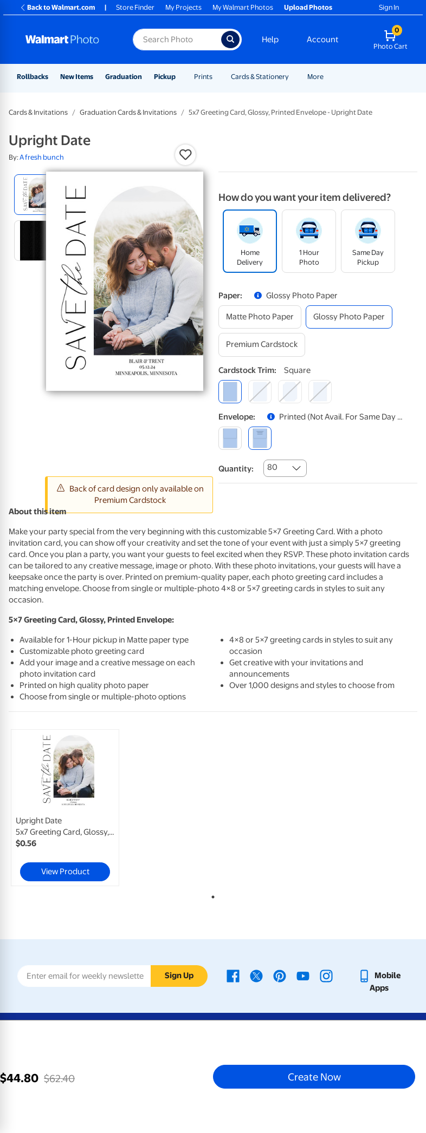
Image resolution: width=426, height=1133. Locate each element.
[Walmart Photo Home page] (67, 39)
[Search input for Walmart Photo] (177, 39)
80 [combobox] (272, 467)
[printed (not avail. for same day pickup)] (260, 438)
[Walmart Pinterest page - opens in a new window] (279, 975)
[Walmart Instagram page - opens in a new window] (326, 975)
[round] (260, 391)
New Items (76, 77)
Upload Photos (308, 7)
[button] (185, 155)
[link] (65, 808)
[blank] (230, 438)
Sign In (389, 7)
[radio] (34, 194)
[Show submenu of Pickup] (180, 76)
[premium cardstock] (261, 344)
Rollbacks (32, 77)
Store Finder (135, 7)
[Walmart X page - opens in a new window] (256, 975)
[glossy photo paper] (349, 317)
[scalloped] (320, 391)
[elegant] (289, 391)
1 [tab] (210, 894)
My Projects (183, 7)
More (315, 77)
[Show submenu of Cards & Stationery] (294, 76)
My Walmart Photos (242, 7)
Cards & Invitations (38, 112)
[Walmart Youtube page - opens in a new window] (302, 975)
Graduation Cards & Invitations (128, 112)
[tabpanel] (77, 807)
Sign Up (179, 975)
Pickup (165, 77)
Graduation (123, 77)
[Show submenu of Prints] (217, 76)
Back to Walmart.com (57, 7)
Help (270, 39)
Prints (203, 77)
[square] (230, 391)
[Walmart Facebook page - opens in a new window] (233, 975)
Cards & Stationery (260, 77)
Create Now (314, 1077)
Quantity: (236, 469)
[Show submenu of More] (328, 76)
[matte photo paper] (259, 317)
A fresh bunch (42, 157)
